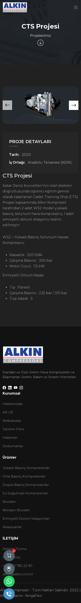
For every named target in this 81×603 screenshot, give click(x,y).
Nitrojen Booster (16, 510)
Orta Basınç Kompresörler (24, 476)
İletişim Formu (15, 549)
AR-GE (8, 412)
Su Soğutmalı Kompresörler (25, 493)
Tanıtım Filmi (13, 429)
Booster (9, 502)
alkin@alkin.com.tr (18, 574)
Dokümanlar (13, 446)
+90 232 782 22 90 (17, 566)
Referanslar (12, 421)
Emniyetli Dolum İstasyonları (26, 518)
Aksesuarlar (12, 527)
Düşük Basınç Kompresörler (26, 485)
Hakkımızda (12, 404)
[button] (73, 105)
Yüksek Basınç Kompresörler (26, 468)
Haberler (10, 437)
